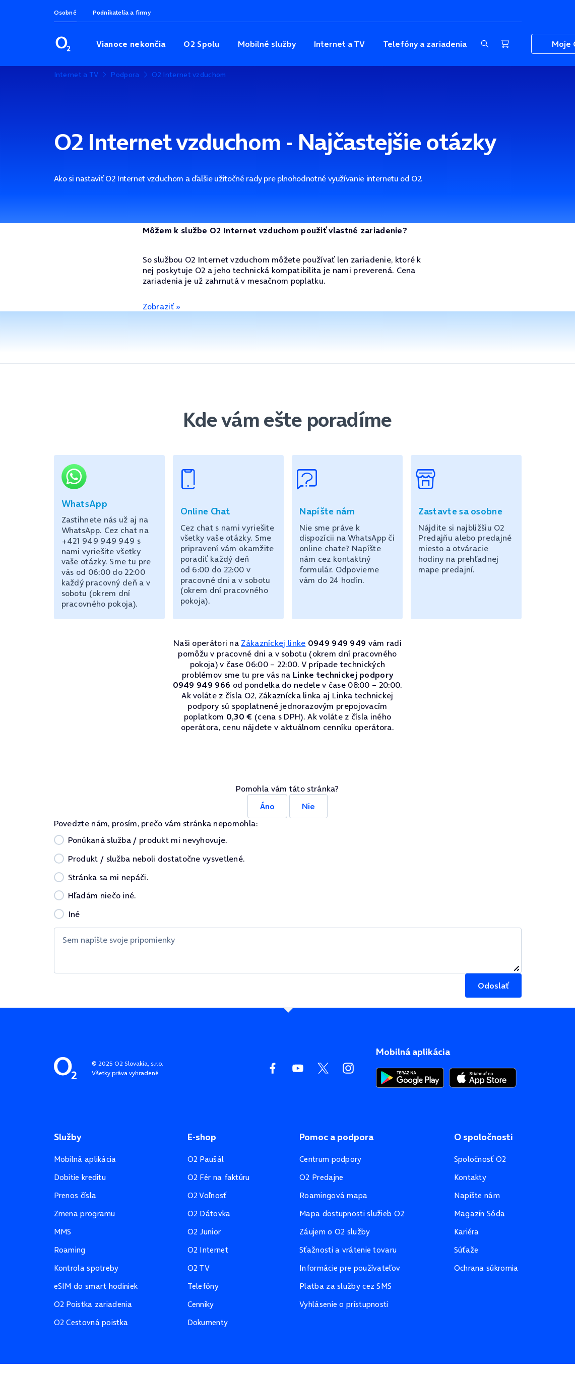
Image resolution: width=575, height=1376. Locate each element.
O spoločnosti (483, 1137)
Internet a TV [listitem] (76, 74)
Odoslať (493, 985)
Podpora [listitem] (124, 74)
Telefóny (203, 1286)
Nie (308, 806)
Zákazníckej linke (273, 642)
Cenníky (200, 1304)
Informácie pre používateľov (349, 1268)
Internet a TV (339, 43)
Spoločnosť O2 (480, 1159)
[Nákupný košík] (505, 44)
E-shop (201, 1137)
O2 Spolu (201, 43)
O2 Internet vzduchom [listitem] (189, 74)
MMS (63, 1231)
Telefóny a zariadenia (425, 43)
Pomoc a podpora (336, 1137)
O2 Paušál (205, 1159)
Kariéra (466, 1231)
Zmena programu (84, 1213)
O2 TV (198, 1268)
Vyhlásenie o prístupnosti (344, 1304)
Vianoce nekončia (131, 43)
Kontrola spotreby (86, 1268)
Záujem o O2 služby (334, 1231)
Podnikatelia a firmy (122, 12)
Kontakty (470, 1177)
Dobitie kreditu (80, 1177)
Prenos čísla (75, 1195)
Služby (67, 1137)
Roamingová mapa (333, 1195)
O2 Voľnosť (207, 1195)
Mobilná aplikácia (85, 1159)
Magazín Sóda (479, 1213)
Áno (267, 806)
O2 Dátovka (209, 1213)
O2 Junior (204, 1231)
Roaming (70, 1249)
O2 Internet (207, 1249)
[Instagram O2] (348, 1068)
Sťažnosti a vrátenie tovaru (348, 1249)
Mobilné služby (267, 43)
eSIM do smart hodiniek (96, 1286)
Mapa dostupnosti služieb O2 (351, 1213)
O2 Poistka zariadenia (93, 1304)
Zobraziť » (162, 306)
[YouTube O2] (298, 1068)
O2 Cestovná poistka (91, 1322)
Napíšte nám (477, 1195)
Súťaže (466, 1249)
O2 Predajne (321, 1177)
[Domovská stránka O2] (65, 1067)
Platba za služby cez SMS (345, 1286)
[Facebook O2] (273, 1068)
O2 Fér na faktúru (218, 1177)
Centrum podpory (330, 1159)
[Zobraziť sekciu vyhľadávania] (485, 44)
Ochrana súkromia (486, 1268)
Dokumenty (207, 1322)
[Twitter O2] (323, 1068)
